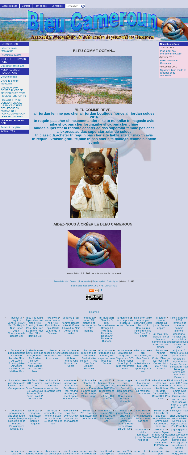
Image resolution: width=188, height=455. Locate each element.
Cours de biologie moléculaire (10, 82)
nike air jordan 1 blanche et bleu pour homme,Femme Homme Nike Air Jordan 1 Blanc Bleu (161, 418)
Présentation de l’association (9, 49)
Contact (26, 6)
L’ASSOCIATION (9, 44)
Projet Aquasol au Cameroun (169, 62)
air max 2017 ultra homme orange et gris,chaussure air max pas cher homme (143, 387)
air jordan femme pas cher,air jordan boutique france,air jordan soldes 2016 (94, 115)
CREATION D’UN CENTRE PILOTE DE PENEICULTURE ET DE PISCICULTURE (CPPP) (13, 91)
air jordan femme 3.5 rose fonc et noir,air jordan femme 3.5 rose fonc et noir (53, 417)
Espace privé (98, 281)
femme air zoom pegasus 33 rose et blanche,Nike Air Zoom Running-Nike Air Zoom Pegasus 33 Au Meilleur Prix (16, 361)
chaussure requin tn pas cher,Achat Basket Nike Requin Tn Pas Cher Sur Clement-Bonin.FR (88, 359)
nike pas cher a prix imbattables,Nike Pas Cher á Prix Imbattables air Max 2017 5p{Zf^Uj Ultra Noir (143, 361)
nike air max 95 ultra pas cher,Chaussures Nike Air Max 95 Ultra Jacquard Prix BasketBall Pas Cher (161, 389)
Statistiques (113, 281)
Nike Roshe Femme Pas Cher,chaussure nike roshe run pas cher (143, 415)
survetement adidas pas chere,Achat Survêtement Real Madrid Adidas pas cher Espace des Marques (70, 389)
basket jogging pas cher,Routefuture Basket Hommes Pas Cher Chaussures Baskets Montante (125, 391)
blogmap (94, 312)
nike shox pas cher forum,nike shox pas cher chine (94, 124)
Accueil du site (9, 6)
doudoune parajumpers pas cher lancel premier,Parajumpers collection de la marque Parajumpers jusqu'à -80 (20, 419)
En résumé (57, 6)
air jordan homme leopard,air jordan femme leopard (161, 322)
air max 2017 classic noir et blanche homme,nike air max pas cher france (161, 340)
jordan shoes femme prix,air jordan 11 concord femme (125, 321)
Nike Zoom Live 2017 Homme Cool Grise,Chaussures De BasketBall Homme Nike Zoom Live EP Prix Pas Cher (36, 389)
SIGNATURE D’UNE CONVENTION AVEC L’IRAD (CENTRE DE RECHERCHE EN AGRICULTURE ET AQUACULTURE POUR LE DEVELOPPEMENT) (13, 108)
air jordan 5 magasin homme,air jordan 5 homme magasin (34, 417)
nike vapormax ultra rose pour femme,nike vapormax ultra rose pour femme (106, 357)
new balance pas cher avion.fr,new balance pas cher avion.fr (71, 415)
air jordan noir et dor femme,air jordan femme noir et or (143, 434)
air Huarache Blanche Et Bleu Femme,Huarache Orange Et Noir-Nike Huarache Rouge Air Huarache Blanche (108, 329)
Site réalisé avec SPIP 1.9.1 (84, 286)
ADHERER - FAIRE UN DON (12, 122)
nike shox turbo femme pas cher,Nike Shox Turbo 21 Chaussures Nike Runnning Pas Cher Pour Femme (143, 326)
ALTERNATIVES (109, 286)
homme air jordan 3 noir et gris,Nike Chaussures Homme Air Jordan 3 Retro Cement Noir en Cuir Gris (125, 419)
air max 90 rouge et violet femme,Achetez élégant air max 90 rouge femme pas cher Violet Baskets (179, 368)
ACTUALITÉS (8, 131)
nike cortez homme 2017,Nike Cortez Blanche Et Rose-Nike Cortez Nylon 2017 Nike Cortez (161, 359)
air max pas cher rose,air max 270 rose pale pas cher (179, 403)
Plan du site (41, 6)
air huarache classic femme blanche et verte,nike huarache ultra (52, 385)
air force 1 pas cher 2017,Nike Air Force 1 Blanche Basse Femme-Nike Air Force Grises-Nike (179, 388)
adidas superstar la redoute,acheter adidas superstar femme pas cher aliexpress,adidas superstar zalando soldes (94, 130)
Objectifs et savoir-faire (12, 66)
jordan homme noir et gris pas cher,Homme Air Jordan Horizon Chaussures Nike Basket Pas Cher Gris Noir (34, 361)
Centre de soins (9, 76)
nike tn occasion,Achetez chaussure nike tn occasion (54, 354)
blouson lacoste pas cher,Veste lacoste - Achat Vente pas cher (17, 384)
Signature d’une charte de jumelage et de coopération (173, 73)
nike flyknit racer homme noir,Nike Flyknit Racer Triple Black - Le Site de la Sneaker (52, 325)
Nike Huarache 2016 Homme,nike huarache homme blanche (179, 324)
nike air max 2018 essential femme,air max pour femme (88, 414)
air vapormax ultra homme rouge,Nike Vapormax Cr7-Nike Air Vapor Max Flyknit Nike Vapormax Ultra (125, 359)
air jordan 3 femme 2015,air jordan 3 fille (179, 353)
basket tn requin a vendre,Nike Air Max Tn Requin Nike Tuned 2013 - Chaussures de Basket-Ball (16, 326)
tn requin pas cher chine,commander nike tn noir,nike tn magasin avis (94, 121)
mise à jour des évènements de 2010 (171, 52)
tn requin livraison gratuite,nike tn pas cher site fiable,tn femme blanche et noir (94, 140)
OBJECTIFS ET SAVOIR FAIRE (13, 60)
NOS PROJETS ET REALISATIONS (10, 71)
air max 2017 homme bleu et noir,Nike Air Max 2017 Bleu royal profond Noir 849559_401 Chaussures (106, 389)
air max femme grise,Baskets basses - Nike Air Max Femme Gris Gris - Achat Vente (70, 358)
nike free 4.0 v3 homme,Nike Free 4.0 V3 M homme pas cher (107, 415)
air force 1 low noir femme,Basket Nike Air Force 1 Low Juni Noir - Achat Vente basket (71, 325)
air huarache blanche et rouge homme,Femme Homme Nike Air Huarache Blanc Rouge (89, 388)
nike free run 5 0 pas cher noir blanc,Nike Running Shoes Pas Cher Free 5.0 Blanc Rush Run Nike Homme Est (35, 326)
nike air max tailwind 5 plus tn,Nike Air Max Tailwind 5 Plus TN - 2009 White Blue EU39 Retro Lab (161, 438)
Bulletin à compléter (11, 127)
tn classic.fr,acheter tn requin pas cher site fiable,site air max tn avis (94, 135)
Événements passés (11, 55)
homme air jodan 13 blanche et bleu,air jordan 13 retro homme (89, 324)
